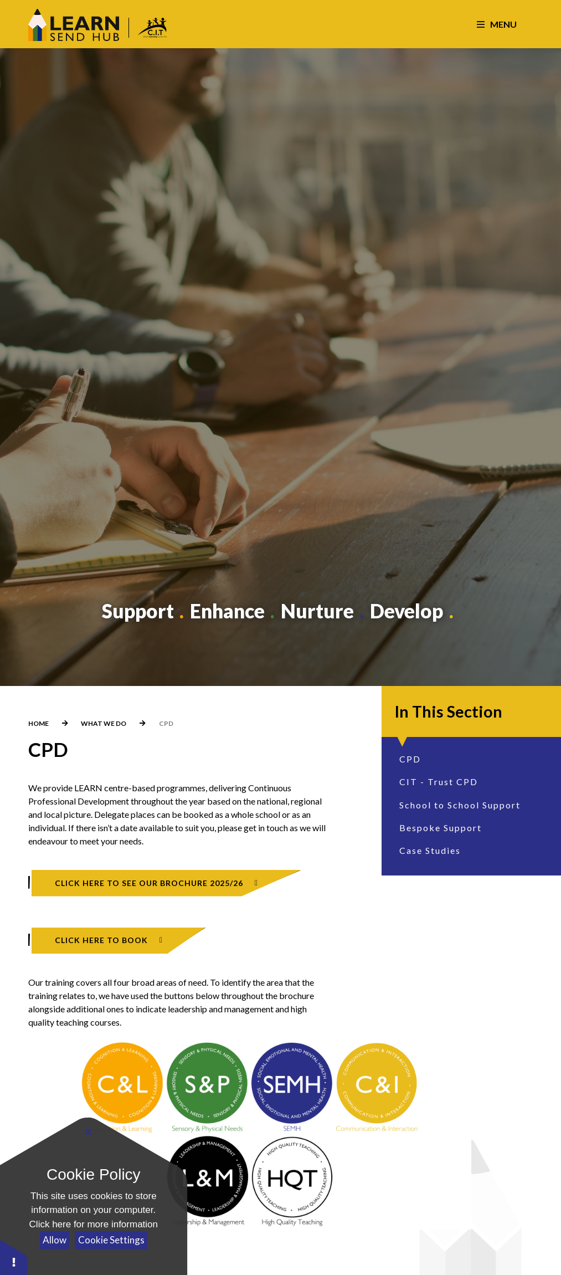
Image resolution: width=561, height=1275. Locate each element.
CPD (166, 723)
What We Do (103, 723)
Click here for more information (93, 1224)
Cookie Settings (111, 1240)
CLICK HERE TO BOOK (101, 940)
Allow (54, 1240)
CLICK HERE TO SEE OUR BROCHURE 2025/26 (149, 883)
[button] (14, 1257)
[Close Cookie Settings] (88, 1131)
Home (38, 723)
